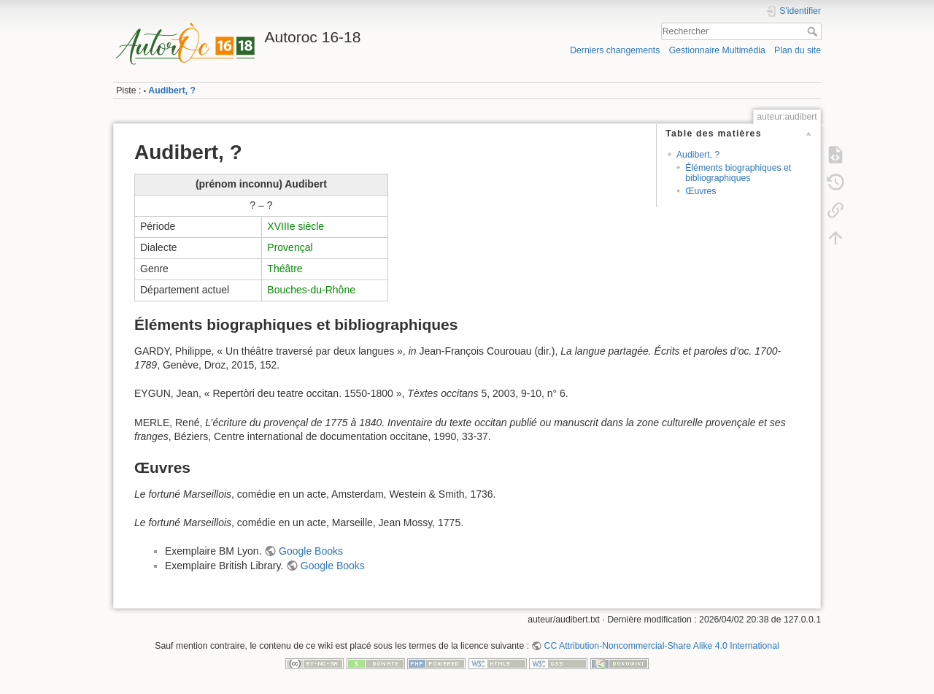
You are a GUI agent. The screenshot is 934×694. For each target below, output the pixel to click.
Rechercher (814, 31)
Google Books (311, 551)
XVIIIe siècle (295, 226)
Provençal (289, 247)
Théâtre (284, 268)
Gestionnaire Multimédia (717, 50)
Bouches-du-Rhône (311, 290)
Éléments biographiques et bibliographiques (738, 172)
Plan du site (797, 50)
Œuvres (700, 191)
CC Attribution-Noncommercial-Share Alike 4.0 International (661, 646)
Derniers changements (615, 50)
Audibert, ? (172, 90)
